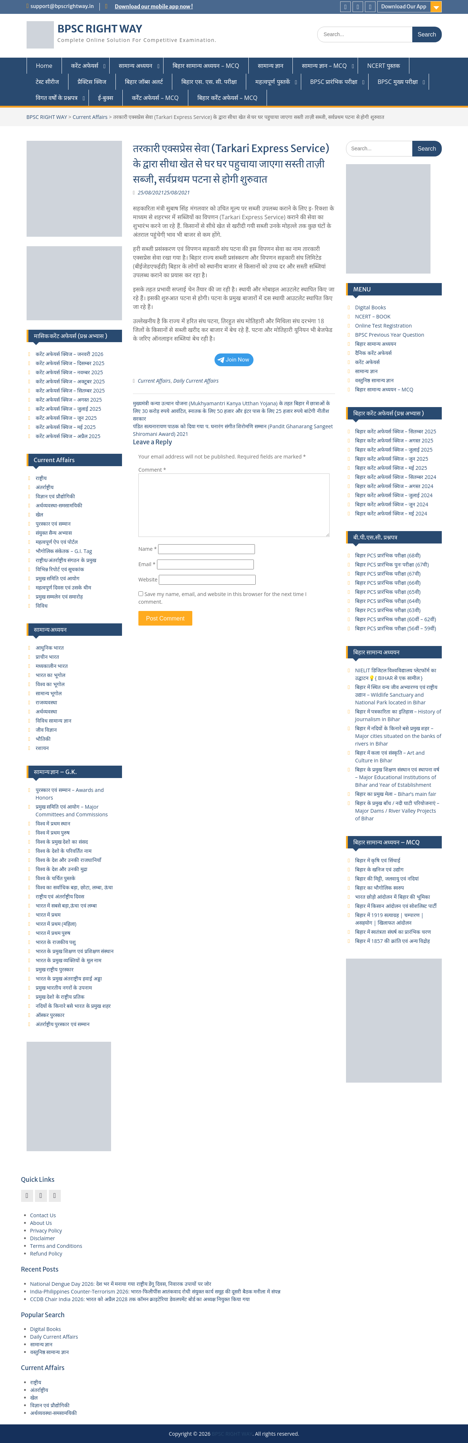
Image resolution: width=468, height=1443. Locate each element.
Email (147, 564)
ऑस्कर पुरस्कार (50, 1014)
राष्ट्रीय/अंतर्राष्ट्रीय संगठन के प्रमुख (66, 560)
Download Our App (403, 6)
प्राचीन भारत (47, 656)
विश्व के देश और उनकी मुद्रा (61, 869)
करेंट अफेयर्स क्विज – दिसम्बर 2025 (70, 363)
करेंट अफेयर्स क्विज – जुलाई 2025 (68, 408)
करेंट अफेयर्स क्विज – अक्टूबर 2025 (70, 381)
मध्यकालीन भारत (52, 665)
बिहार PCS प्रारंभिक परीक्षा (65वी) (388, 591)
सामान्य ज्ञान (270, 66)
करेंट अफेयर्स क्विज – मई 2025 (66, 426)
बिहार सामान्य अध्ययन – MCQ (206, 66)
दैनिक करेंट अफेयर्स (373, 352)
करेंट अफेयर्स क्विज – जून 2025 (66, 417)
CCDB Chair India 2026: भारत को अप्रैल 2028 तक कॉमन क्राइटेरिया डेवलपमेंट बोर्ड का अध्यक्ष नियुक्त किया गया (140, 1299)
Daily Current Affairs (196, 380)
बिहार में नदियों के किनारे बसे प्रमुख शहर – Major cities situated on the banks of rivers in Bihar (398, 736)
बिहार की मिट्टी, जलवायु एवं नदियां (387, 878)
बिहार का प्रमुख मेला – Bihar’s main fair (395, 793)
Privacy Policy (46, 1230)
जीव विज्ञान (46, 729)
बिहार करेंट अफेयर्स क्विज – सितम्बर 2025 (395, 431)
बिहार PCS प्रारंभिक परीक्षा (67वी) (388, 573)
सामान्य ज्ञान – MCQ (324, 66)
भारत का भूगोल (50, 675)
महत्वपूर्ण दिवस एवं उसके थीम (63, 587)
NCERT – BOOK (372, 316)
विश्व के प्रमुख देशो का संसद (62, 841)
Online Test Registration (383, 325)
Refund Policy (46, 1253)
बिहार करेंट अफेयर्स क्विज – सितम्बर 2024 (395, 476)
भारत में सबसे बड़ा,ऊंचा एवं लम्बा (66, 905)
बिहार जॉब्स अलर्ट (144, 82)
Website (147, 579)
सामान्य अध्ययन (135, 66)
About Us (41, 1222)
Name (147, 548)
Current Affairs (89, 116)
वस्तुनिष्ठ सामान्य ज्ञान (374, 380)
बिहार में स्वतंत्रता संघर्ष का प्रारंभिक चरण (393, 931)
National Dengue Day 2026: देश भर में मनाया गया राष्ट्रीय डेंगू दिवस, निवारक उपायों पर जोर (121, 1283)
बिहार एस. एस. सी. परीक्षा (209, 82)
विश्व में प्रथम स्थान (53, 823)
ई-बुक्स (105, 98)
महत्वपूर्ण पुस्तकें (272, 82)
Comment (152, 469)
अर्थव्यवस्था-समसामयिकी (59, 505)
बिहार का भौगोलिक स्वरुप (379, 887)
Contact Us (43, 1215)
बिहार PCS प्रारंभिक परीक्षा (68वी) (388, 555)
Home (44, 66)
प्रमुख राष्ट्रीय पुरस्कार (55, 969)
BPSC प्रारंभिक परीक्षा (333, 82)
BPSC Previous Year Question (389, 334)
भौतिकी (43, 738)
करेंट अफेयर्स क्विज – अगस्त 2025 (69, 399)
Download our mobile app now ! (154, 6)
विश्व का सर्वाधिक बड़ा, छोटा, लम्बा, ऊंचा (74, 887)
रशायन (42, 747)
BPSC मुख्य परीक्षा (398, 82)
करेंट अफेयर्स (84, 66)
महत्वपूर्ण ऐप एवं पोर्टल (57, 541)
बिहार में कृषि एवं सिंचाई (377, 860)
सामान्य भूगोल (49, 693)
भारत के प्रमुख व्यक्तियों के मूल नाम (69, 960)
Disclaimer (42, 1238)
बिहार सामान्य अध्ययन (375, 343)
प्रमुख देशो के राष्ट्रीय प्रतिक (60, 996)
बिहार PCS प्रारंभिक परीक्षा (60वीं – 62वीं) (395, 619)
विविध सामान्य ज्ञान (53, 720)
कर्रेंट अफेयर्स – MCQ (155, 98)
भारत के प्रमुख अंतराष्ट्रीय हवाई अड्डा (69, 978)
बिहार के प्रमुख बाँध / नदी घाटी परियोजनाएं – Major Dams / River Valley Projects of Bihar (397, 811)
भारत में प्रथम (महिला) (56, 923)
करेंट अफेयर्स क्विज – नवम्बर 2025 (69, 372)
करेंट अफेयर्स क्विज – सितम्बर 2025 (70, 390)
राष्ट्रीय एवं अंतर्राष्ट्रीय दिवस (60, 896)
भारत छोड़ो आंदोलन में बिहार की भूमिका (392, 896)
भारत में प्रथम (48, 914)
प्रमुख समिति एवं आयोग (58, 578)
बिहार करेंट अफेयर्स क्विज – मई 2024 (391, 513)
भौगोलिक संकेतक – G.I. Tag (64, 551)
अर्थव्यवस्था (46, 711)
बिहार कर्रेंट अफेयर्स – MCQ (227, 98)
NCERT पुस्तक (383, 66)
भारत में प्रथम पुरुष (53, 932)
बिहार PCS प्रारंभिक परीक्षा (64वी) (388, 600)
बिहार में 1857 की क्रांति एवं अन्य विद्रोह (392, 940)
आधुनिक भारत (50, 647)
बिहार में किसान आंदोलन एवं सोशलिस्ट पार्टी (396, 905)
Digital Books (370, 307)
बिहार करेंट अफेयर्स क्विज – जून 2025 (391, 458)
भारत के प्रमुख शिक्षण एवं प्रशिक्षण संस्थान (75, 951)
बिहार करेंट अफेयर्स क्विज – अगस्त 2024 (394, 486)
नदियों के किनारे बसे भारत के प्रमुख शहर (73, 1005)
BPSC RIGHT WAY (100, 28)
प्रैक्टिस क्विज (92, 82)
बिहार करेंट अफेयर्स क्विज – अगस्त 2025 (394, 440)
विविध (42, 605)
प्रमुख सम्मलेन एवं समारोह (59, 596)
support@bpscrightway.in (62, 6)
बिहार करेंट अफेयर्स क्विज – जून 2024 (391, 504)
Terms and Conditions (56, 1245)
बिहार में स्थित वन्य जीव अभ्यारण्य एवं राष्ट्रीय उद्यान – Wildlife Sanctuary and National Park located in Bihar (396, 695)
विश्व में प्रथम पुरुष (53, 832)
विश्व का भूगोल (50, 684)
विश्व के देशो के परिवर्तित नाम (63, 850)
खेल (39, 514)
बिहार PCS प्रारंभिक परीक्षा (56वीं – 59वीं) (395, 628)
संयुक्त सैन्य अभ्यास (54, 532)
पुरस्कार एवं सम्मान (53, 523)
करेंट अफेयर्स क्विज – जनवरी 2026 (69, 354)
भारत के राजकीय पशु (56, 942)
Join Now (233, 359)
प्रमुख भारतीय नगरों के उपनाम (64, 987)
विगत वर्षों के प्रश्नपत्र (57, 98)
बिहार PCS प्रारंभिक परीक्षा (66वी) (388, 582)
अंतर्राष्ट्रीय (45, 487)
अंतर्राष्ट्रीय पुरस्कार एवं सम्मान (63, 1024)
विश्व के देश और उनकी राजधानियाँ (68, 859)
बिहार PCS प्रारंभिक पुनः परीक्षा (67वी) (392, 564)
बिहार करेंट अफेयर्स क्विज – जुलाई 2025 (394, 449)
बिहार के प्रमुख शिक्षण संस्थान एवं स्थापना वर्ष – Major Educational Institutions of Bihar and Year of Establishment (397, 777)
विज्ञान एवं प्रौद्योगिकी (55, 496)
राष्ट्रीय (41, 478)
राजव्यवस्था (46, 702)
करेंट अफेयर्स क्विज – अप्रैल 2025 (68, 436)
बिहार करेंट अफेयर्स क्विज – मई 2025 (391, 467)
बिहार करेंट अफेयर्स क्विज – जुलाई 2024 (394, 495)
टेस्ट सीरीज (47, 82)
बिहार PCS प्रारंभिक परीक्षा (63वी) (388, 610)
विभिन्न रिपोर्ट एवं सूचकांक (60, 569)
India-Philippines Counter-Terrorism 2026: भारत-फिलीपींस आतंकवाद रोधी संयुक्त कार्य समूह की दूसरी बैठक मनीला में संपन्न (155, 1291)
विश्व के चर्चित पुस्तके (56, 878)
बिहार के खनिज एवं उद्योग (379, 869)
